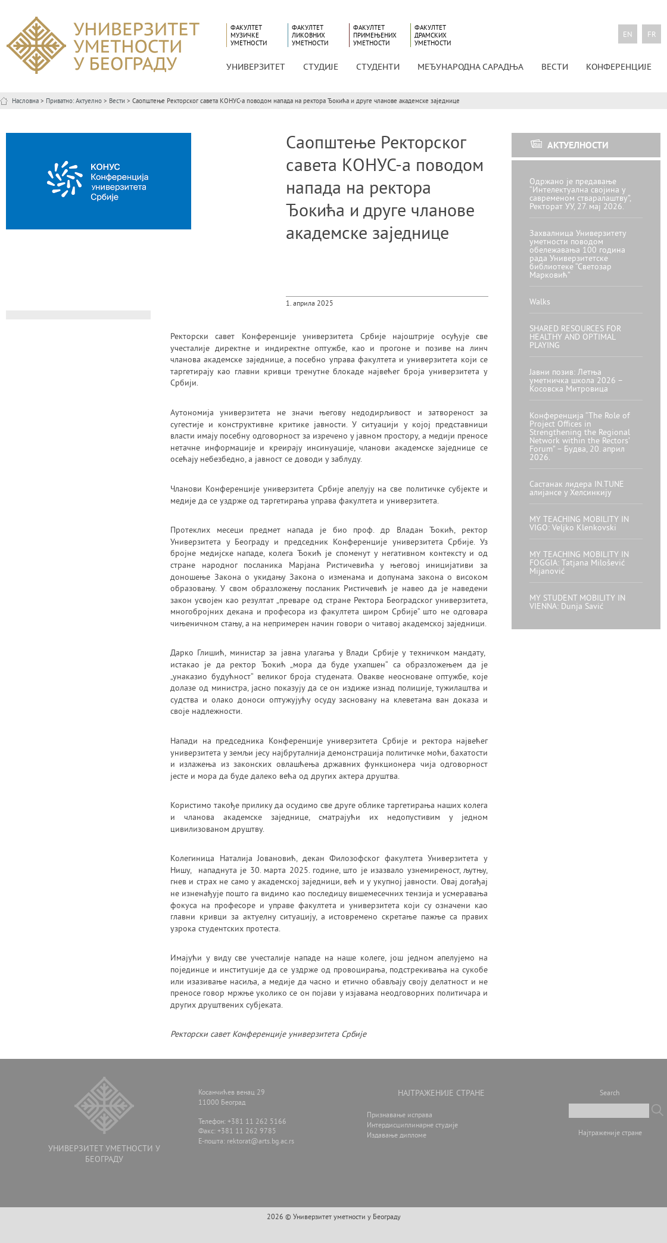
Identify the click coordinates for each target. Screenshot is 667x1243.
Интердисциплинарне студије (412, 1125)
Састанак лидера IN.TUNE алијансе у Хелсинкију (576, 489)
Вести (554, 66)
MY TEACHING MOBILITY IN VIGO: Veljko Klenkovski (579, 524)
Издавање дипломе (396, 1136)
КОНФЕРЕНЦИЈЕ (619, 66)
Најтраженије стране (610, 1133)
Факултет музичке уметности (248, 35)
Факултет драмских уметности (432, 35)
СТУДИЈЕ (320, 66)
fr (651, 35)
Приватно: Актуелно (74, 101)
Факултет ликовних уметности (310, 35)
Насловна (25, 101)
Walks (539, 302)
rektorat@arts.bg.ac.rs (260, 1142)
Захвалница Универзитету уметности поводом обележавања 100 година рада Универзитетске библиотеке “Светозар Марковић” (577, 255)
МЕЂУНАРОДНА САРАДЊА (470, 66)
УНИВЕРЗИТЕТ (255, 66)
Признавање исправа (399, 1115)
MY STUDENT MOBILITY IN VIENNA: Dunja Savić (577, 602)
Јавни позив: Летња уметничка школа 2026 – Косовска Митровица (575, 381)
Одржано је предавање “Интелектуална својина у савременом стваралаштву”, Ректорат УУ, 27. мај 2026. (580, 194)
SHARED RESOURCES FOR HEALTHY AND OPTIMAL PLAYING (575, 337)
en (627, 35)
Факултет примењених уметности (375, 35)
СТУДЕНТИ (378, 66)
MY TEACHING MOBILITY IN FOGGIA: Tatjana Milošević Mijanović (579, 563)
